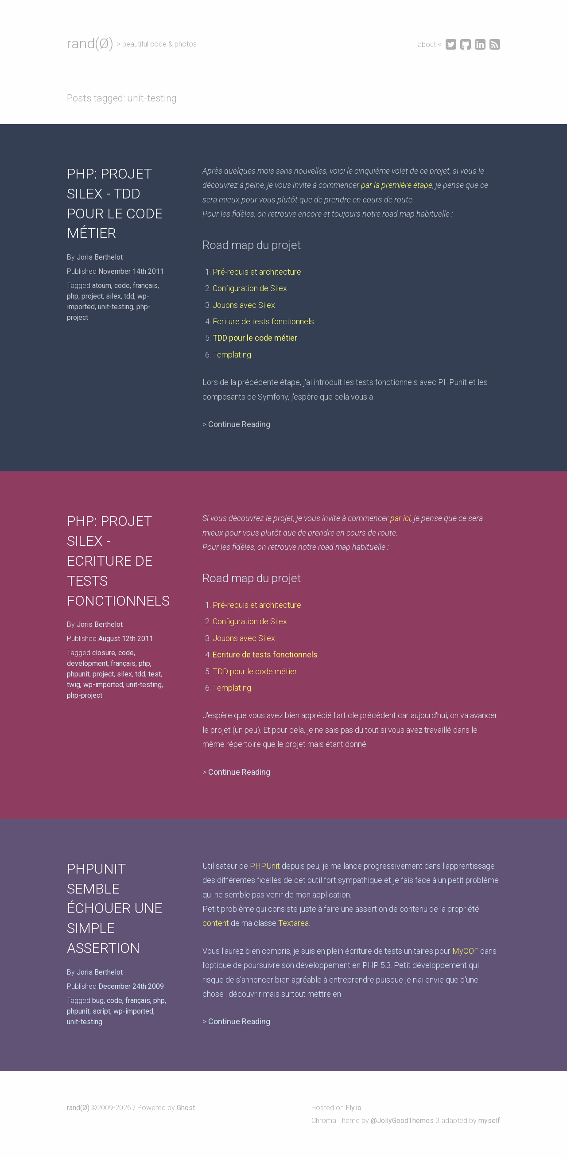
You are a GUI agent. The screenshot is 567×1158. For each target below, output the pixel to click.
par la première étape (396, 185)
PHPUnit (265, 865)
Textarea (293, 923)
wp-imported (103, 684)
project (92, 296)
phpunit (78, 674)
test (154, 674)
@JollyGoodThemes (402, 1120)
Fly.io (353, 1108)
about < (430, 44)
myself (489, 1120)
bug (98, 1000)
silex (113, 296)
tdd (129, 296)
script (101, 1011)
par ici (400, 518)
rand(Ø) (90, 43)
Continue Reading (239, 424)
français (145, 285)
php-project (84, 695)
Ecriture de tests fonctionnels (263, 321)
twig (73, 684)
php (72, 296)
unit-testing (115, 307)
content (215, 923)
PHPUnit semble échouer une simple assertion (114, 908)
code (122, 285)
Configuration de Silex (250, 288)
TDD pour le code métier (255, 337)
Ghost (186, 1108)
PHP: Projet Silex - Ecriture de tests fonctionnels (118, 561)
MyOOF (465, 951)
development (87, 663)
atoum (101, 285)
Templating (232, 354)
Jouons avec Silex (244, 305)
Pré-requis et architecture (257, 271)
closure (103, 653)
